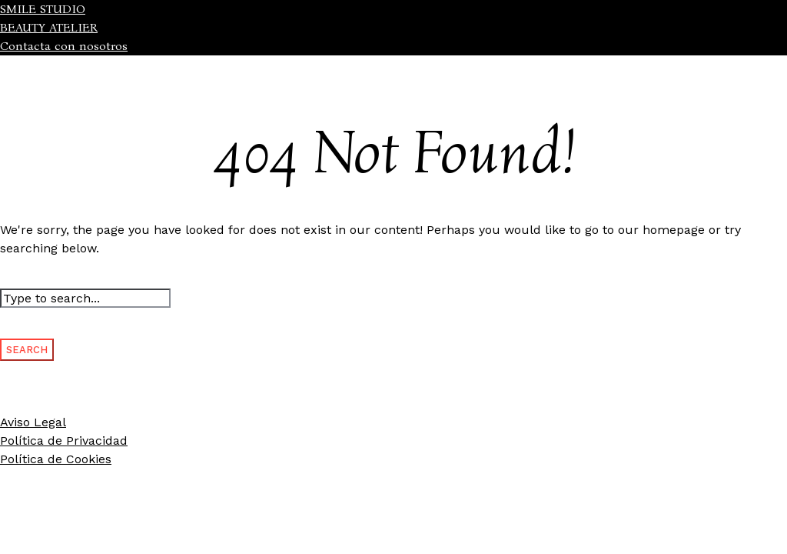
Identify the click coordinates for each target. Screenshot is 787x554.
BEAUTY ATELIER (49, 27)
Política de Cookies (55, 459)
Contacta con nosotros (64, 45)
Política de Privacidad (64, 440)
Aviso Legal (33, 422)
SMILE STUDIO (42, 9)
